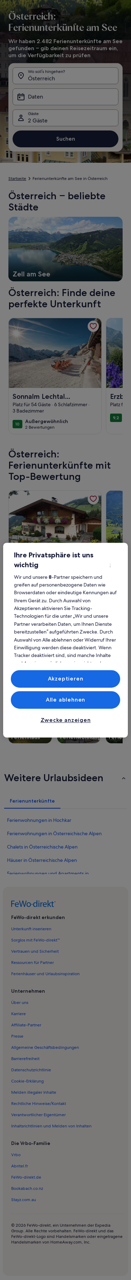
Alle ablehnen (65, 699)
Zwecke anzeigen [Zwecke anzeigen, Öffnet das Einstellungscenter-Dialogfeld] (66, 720)
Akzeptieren (65, 678)
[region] (65, 640)
